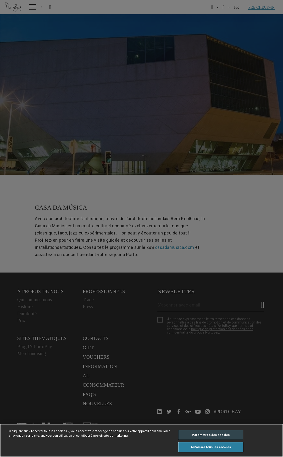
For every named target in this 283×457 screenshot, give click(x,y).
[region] (141, 440)
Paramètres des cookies (211, 435)
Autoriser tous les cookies (211, 447)
